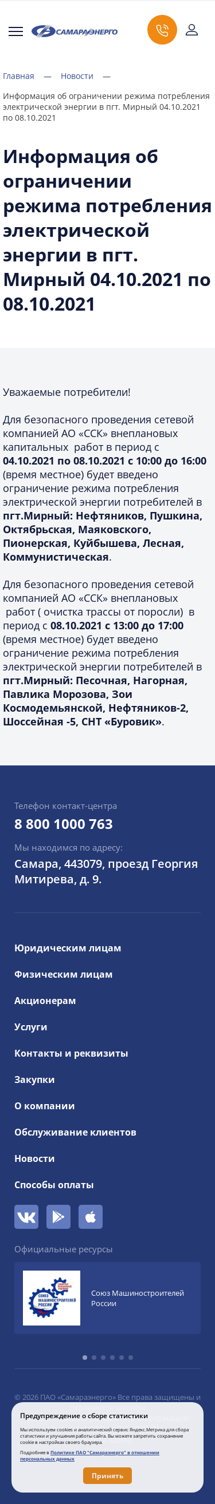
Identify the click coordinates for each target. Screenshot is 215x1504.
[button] (85, 1357)
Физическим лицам (63, 974)
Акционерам (45, 1000)
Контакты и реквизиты (71, 1053)
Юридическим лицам (68, 948)
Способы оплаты (54, 1184)
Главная (27, 75)
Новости (86, 75)
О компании (44, 1106)
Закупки (34, 1079)
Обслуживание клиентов (75, 1132)
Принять (107, 1476)
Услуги (31, 1027)
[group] (107, 1298)
